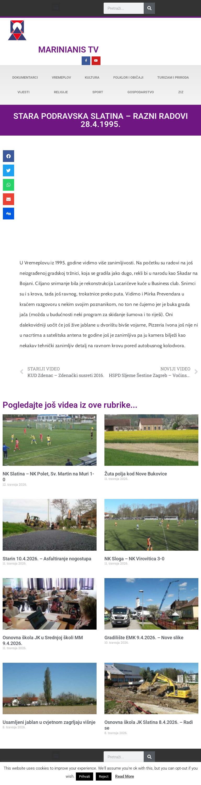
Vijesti (24, 92)
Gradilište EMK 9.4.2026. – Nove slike (143, 637)
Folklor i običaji (128, 77)
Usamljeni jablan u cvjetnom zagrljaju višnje (49, 722)
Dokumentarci (25, 77)
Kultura (92, 77)
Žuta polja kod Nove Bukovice (135, 473)
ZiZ (180, 92)
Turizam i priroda (173, 77)
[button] (56, 7)
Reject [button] (103, 776)
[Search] (149, 8)
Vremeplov (61, 77)
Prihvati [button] (84, 776)
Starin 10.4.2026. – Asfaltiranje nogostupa (47, 558)
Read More (124, 776)
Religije (61, 92)
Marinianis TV (68, 50)
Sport (97, 92)
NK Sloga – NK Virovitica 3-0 (134, 558)
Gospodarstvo (140, 92)
